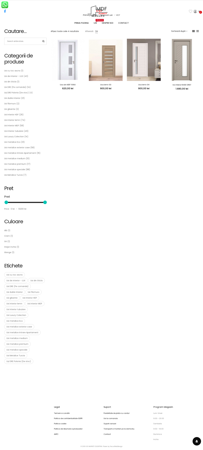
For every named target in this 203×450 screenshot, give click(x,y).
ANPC (56, 434)
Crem (7, 236)
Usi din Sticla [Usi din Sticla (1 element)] (36, 280)
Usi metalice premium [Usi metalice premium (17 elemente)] (17, 344)
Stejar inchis (10, 246)
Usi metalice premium (15, 164)
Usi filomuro (10, 103)
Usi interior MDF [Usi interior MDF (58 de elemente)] (34, 303)
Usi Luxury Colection (14, 136)
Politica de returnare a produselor (68, 429)
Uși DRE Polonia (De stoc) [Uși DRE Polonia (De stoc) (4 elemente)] (18, 361)
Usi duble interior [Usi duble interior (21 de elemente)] (14, 292)
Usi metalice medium (14, 158)
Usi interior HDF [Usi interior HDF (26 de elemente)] (30, 297)
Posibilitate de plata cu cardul (116, 413)
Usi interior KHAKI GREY (182, 85)
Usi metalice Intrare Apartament (20, 153)
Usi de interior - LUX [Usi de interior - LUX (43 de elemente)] (15, 280)
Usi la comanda (111, 418)
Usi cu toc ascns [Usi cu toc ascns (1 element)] (14, 274)
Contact (123, 22)
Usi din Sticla (10, 81)
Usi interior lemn (12, 120)
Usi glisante (9, 109)
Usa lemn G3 (105, 84)
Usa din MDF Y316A (68, 84)
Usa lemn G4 (143, 84)
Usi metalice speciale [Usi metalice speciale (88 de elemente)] (16, 349)
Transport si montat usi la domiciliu (119, 429)
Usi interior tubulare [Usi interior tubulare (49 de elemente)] (16, 309)
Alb (5, 230)
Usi (96, 21)
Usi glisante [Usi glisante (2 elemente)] (11, 297)
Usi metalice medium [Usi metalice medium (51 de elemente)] (17, 338)
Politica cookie (60, 423)
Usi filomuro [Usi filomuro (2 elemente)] (33, 292)
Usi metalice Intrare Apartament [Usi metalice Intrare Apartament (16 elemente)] (22, 332)
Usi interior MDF (11, 125)
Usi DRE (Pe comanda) (15, 87)
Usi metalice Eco (12, 142)
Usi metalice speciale (14, 169)
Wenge (7, 252)
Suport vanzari (110, 423)
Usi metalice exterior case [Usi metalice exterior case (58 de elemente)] (19, 326)
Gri (5, 241)
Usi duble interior (12, 98)
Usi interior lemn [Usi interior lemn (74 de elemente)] (14, 303)
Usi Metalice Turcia (13, 175)
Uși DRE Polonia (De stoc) (16, 92)
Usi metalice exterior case (17, 147)
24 (96, 31)
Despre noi (107, 22)
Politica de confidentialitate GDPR (68, 418)
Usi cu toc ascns (12, 70)
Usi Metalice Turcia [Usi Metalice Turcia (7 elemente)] (15, 355)
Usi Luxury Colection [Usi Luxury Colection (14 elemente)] (16, 315)
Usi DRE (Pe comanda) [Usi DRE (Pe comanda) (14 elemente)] (17, 286)
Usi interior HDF (11, 114)
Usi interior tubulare (13, 131)
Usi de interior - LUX (13, 76)
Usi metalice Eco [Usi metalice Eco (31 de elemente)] (14, 321)
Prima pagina (81, 22)
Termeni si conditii (62, 413)
